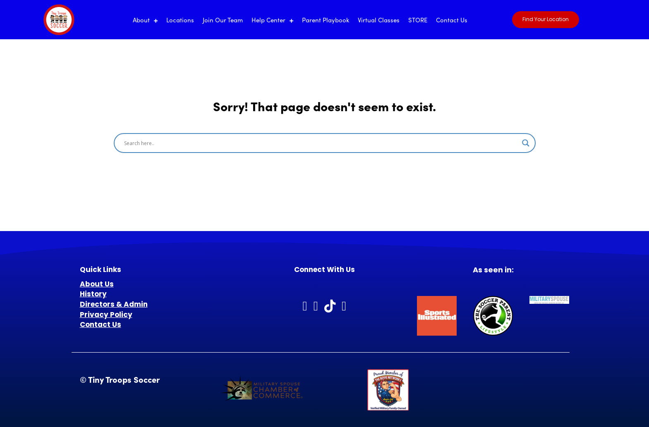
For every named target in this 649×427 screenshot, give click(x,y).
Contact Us (100, 324)
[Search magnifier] (526, 143)
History (93, 294)
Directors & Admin (114, 304)
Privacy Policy (106, 315)
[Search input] (321, 143)
